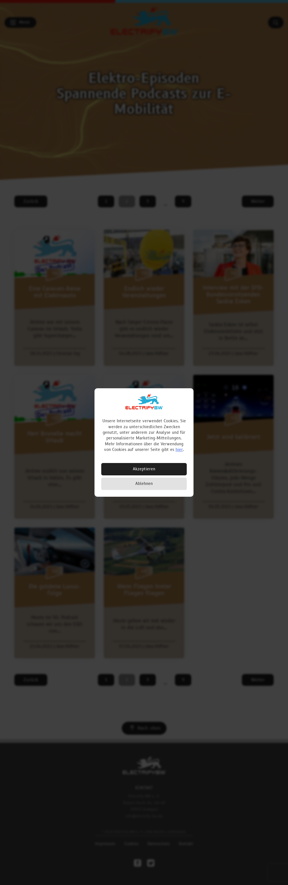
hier (179, 449)
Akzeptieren (144, 469)
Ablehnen (144, 483)
